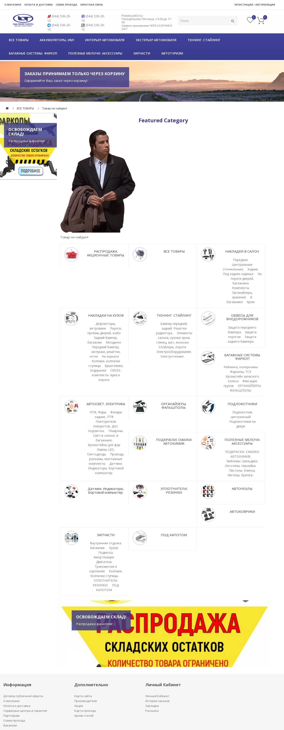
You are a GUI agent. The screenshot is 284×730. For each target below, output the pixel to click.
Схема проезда (66, 4)
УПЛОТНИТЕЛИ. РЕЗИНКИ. (174, 490)
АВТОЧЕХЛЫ (242, 488)
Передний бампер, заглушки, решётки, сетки (104, 351)
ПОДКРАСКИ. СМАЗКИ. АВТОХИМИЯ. (174, 441)
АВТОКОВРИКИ (242, 511)
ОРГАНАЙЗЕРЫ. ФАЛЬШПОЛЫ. (174, 406)
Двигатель (104, 562)
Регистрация (244, 4)
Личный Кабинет (157, 696)
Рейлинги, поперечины (241, 367)
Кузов (113, 548)
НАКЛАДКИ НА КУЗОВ (106, 315)
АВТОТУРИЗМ (172, 53)
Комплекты (240, 288)
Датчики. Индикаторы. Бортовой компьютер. (106, 468)
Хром (250, 302)
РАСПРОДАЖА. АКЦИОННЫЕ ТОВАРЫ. (106, 253)
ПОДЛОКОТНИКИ (242, 404)
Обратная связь (91, 4)
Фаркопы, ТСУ (240, 372)
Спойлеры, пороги (172, 347)
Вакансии (10, 725)
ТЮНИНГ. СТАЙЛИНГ (203, 40)
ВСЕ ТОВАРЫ (19, 40)
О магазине (12, 4)
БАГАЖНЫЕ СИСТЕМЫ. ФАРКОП (33, 53)
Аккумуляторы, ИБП (57, 40)
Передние (240, 260)
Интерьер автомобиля (104, 40)
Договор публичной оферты (23, 696)
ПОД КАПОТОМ (174, 535)
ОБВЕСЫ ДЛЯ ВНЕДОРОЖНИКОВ (242, 317)
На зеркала (110, 356)
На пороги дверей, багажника (246, 278)
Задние (252, 269)
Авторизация (265, 4)
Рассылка (152, 711)
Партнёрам (11, 716)
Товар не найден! (54, 108)
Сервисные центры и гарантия (25, 711)
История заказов (157, 701)
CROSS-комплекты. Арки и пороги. (107, 375)
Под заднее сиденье (238, 274)
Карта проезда (85, 711)
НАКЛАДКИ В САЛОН (242, 251)
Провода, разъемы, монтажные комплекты (106, 459)
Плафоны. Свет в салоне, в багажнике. (108, 435)
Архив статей (83, 716)
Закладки (152, 706)
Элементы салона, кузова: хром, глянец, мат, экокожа (174, 337)
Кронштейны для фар (104, 445)
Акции (78, 706)
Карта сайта (83, 696)
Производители (85, 701)
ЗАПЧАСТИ (141, 53)
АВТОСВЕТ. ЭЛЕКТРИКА (106, 404)
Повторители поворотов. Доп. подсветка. (103, 426)
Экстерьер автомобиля (156, 40)
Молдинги (113, 342)
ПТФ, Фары (98, 412)
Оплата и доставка (38, 4)
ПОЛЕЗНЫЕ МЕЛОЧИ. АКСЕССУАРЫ (95, 53)
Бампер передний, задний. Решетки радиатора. (172, 328)
